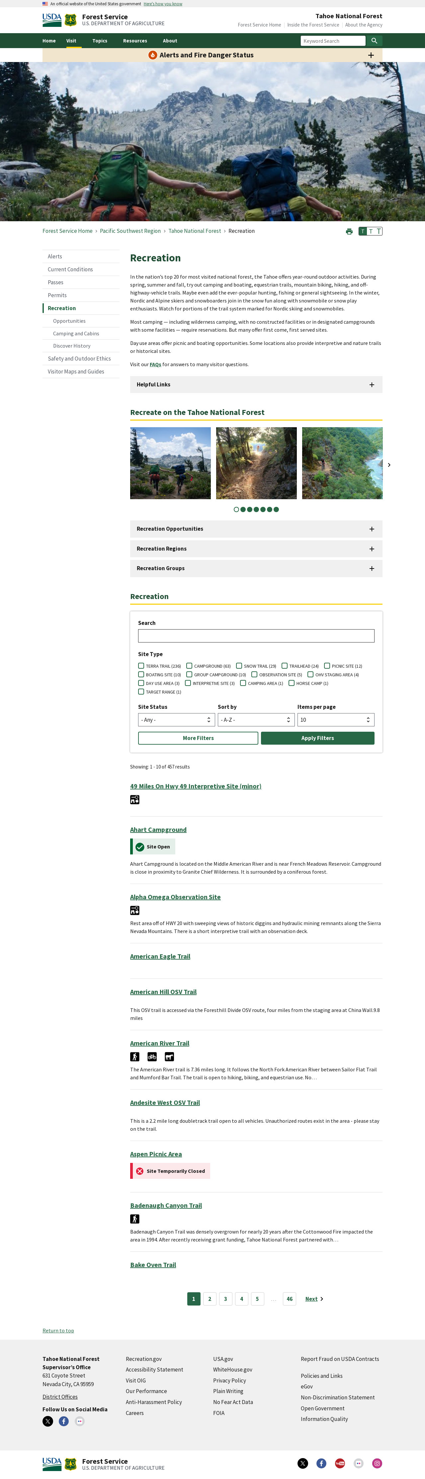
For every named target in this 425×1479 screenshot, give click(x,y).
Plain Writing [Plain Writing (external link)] (228, 1391)
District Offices (60, 1396)
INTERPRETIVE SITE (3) (214, 683)
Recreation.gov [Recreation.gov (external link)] (144, 1359)
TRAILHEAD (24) (304, 666)
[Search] (374, 40)
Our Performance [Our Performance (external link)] (146, 1391)
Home (49, 40)
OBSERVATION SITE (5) (280, 675)
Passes (55, 282)
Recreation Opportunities (170, 528)
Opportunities (69, 320)
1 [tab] (236, 509)
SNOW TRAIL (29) (260, 666)
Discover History (71, 345)
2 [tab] (243, 509)
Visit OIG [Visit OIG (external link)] (136, 1380)
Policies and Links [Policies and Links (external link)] (322, 1375)
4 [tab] (256, 509)
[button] (349, 230)
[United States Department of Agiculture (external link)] (53, 20)
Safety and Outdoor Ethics (79, 358)
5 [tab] (263, 509)
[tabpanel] (170, 463)
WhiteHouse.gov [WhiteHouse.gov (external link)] (232, 1369)
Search (147, 623)
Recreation (62, 308)
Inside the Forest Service (313, 25)
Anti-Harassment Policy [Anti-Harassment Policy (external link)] (154, 1402)
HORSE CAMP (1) (312, 683)
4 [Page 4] (241, 1299)
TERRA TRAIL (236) (163, 666)
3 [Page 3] (225, 1299)
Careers (135, 1413)
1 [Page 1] (193, 1299)
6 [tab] (269, 509)
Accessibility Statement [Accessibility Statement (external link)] (154, 1369)
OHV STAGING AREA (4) (337, 675)
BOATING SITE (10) (163, 675)
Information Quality (324, 1419)
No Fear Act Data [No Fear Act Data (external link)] (233, 1402)
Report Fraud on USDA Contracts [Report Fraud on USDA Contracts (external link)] (340, 1359)
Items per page (317, 706)
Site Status (152, 706)
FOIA (218, 1413)
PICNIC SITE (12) (347, 666)
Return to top (58, 1330)
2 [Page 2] (209, 1299)
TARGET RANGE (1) (163, 692)
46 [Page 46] (290, 1299)
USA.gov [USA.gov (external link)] (223, 1359)
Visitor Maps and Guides (76, 371)
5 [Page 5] (257, 1299)
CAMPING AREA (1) (265, 683)
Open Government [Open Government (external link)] (323, 1408)
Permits (57, 295)
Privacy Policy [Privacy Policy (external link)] (229, 1380)
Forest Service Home (259, 25)
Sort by (227, 706)
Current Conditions (70, 269)
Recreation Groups (161, 568)
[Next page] (315, 1299)
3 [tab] (249, 509)
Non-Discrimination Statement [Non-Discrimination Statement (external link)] (338, 1397)
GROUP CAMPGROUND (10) (220, 675)
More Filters (198, 738)
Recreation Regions (162, 548)
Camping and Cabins (76, 333)
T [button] (363, 231)
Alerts (55, 256)
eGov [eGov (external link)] (307, 1386)
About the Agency (363, 25)
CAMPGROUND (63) (212, 666)
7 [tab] (276, 509)
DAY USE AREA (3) (163, 683)
